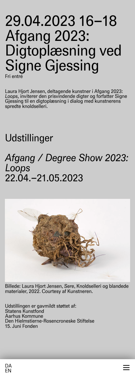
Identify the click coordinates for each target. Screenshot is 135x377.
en (8, 371)
